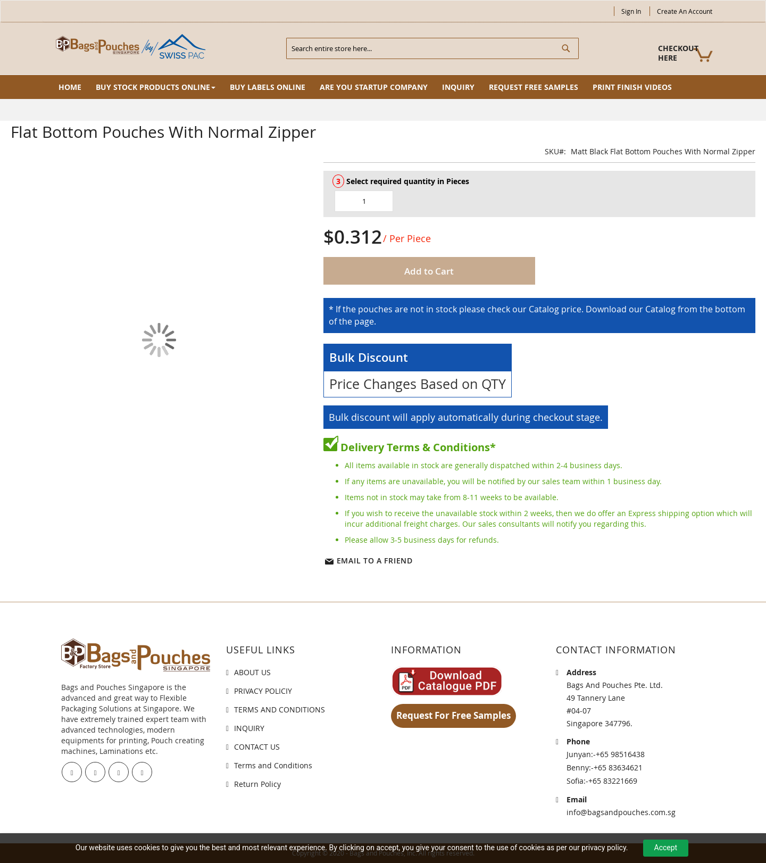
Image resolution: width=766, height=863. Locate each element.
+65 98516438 (620, 754)
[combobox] (432, 48)
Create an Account (684, 11)
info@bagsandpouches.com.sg (621, 812)
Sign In (631, 11)
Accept (666, 847)
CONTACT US (257, 747)
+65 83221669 (612, 781)
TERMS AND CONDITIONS (279, 709)
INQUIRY (249, 728)
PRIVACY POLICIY (263, 691)
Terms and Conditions (273, 765)
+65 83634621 (618, 767)
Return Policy (257, 784)
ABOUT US (252, 672)
